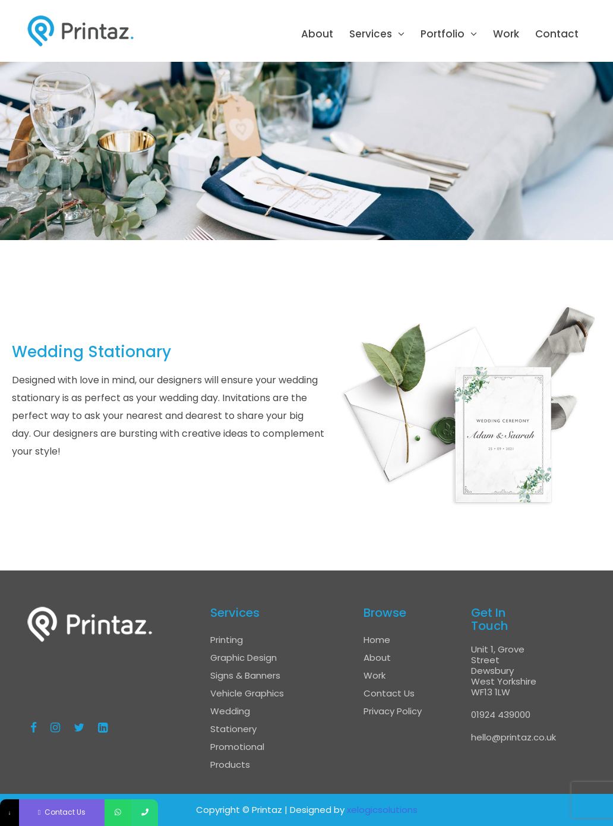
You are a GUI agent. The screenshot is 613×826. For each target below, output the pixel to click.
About (317, 34)
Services (370, 34)
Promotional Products (237, 755)
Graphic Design (243, 657)
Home (377, 639)
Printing (226, 639)
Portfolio (443, 34)
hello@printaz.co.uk (513, 737)
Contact (557, 34)
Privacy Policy (393, 711)
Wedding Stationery (233, 720)
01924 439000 (500, 714)
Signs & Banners (245, 675)
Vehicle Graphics (247, 693)
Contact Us (389, 693)
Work (506, 34)
